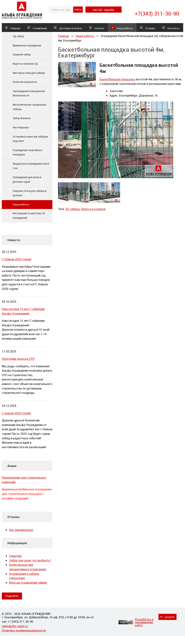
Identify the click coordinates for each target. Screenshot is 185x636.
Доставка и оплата (69, 29)
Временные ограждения (27, 48)
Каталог (93, 28)
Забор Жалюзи (22, 121)
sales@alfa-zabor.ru (15, 626)
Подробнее (11, 598)
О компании (43, 28)
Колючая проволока (25, 84)
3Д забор (18, 38)
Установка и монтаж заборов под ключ (30, 141)
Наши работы (118, 29)
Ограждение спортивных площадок (27, 155)
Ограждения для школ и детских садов (27, 182)
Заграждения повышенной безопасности (29, 96)
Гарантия (15, 558)
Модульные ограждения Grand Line (31, 168)
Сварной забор (22, 57)
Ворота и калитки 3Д (25, 66)
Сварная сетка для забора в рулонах (29, 196)
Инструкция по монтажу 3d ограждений (29, 218)
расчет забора (103, 10)
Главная (15, 28)
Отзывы (145, 28)
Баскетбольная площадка (117, 82)
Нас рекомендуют (21, 532)
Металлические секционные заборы (29, 109)
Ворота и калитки (93, 212)
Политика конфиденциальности (24, 630)
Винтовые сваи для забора (29, 75)
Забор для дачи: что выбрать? (30, 563)
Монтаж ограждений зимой (28, 585)
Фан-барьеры (21, 130)
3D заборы (72, 212)
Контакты (172, 28)
